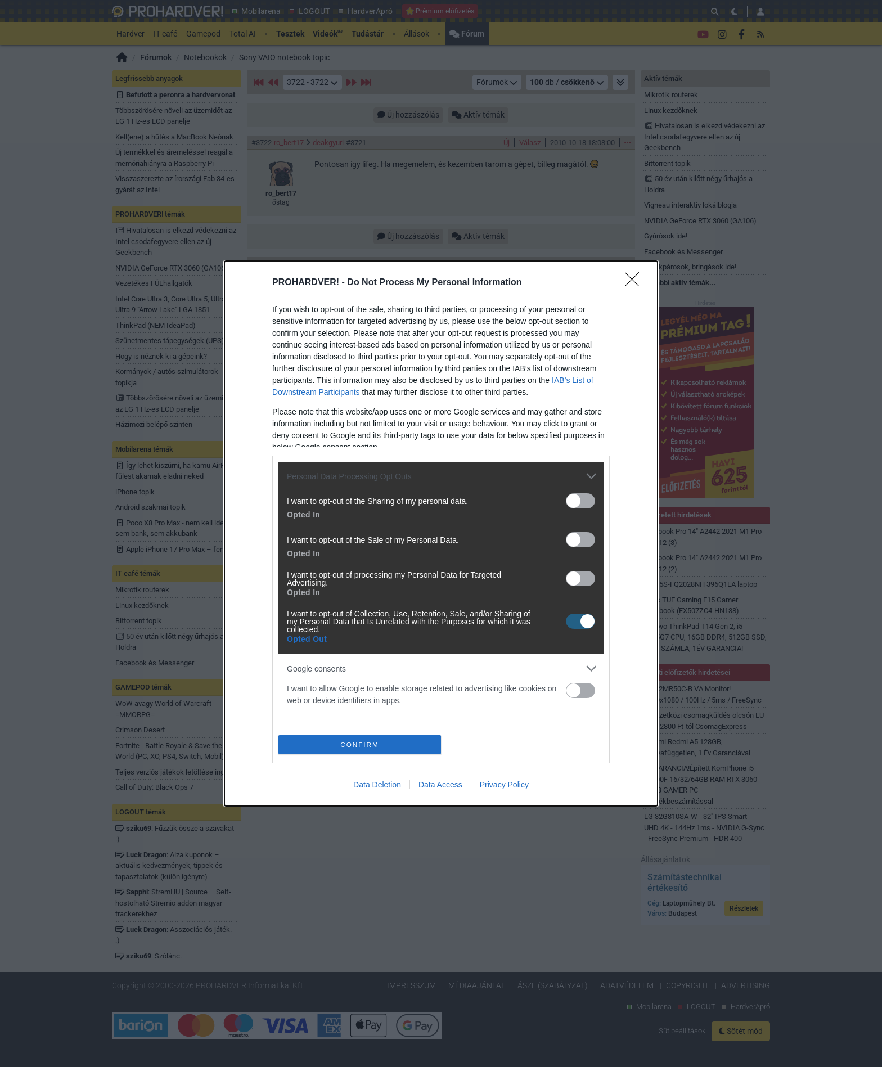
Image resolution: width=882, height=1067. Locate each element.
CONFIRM (360, 745)
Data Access (440, 784)
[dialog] (441, 533)
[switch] (580, 500)
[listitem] (441, 476)
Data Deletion (377, 784)
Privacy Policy (504, 784)
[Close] (635, 283)
